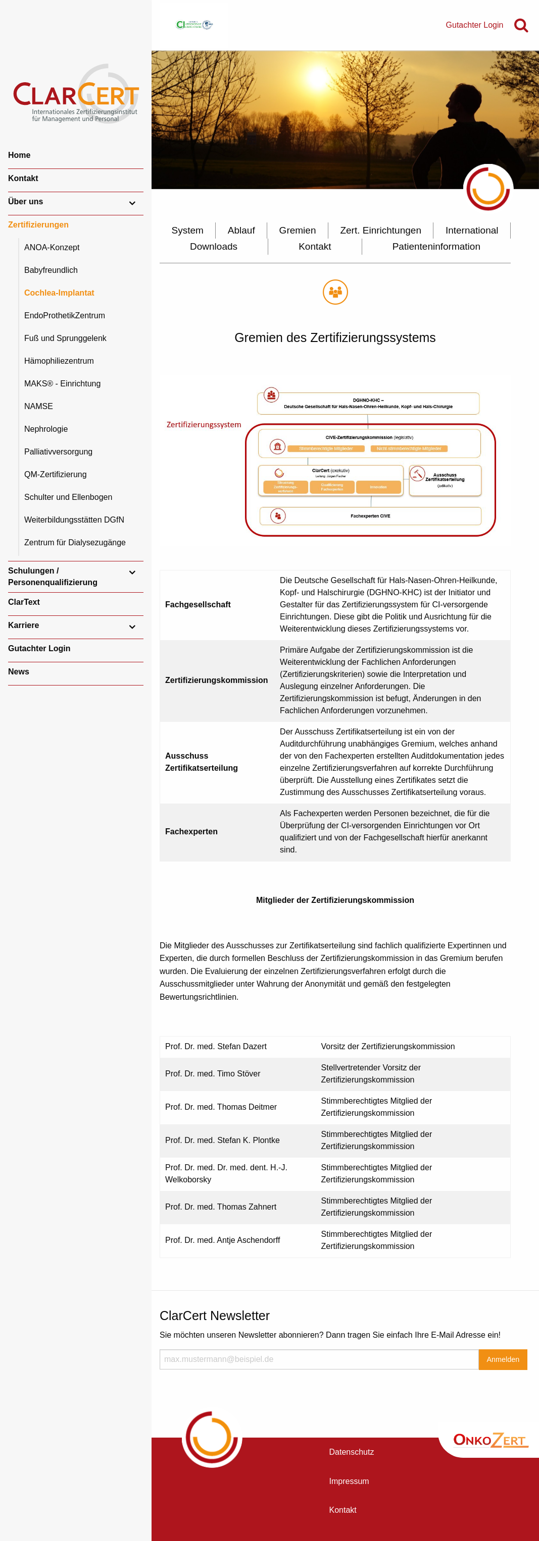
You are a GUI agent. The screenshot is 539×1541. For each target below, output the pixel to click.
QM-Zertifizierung (55, 474)
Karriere (23, 625)
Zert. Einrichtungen (380, 230)
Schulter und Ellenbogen (68, 497)
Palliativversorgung (58, 451)
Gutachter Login (39, 648)
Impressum (349, 1481)
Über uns (25, 201)
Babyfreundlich (51, 270)
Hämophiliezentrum (59, 361)
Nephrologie (46, 429)
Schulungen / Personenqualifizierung (52, 576)
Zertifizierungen (38, 224)
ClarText (24, 602)
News (18, 671)
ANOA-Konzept (51, 247)
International (472, 230)
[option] (345, 119)
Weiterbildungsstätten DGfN (74, 520)
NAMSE (38, 406)
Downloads (213, 246)
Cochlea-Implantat (59, 293)
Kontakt (23, 178)
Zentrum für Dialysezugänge (75, 542)
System (187, 230)
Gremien (297, 230)
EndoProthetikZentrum (64, 315)
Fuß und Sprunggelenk (65, 338)
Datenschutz (351, 1452)
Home (19, 155)
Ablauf (241, 230)
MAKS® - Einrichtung (62, 383)
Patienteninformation (436, 246)
